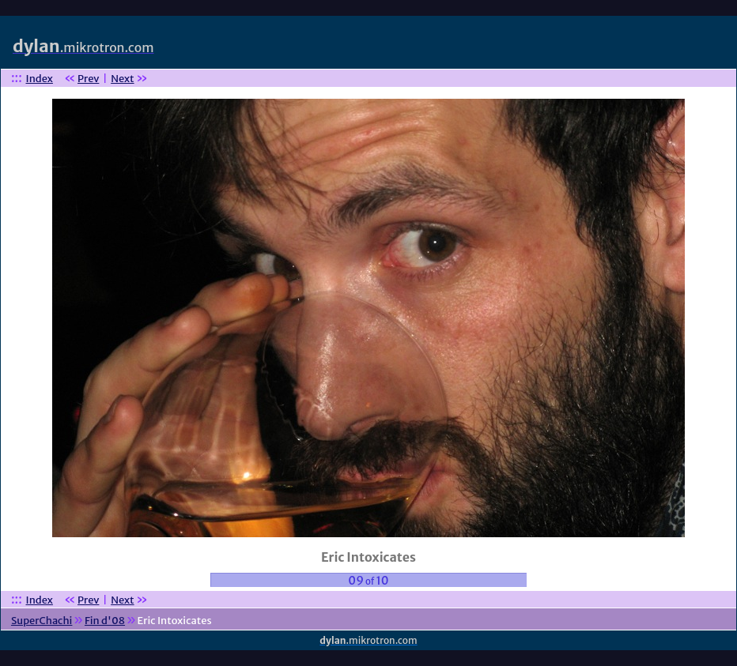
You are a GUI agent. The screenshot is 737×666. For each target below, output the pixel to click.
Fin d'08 (105, 620)
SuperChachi (41, 620)
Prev (88, 78)
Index (39, 78)
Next (122, 78)
